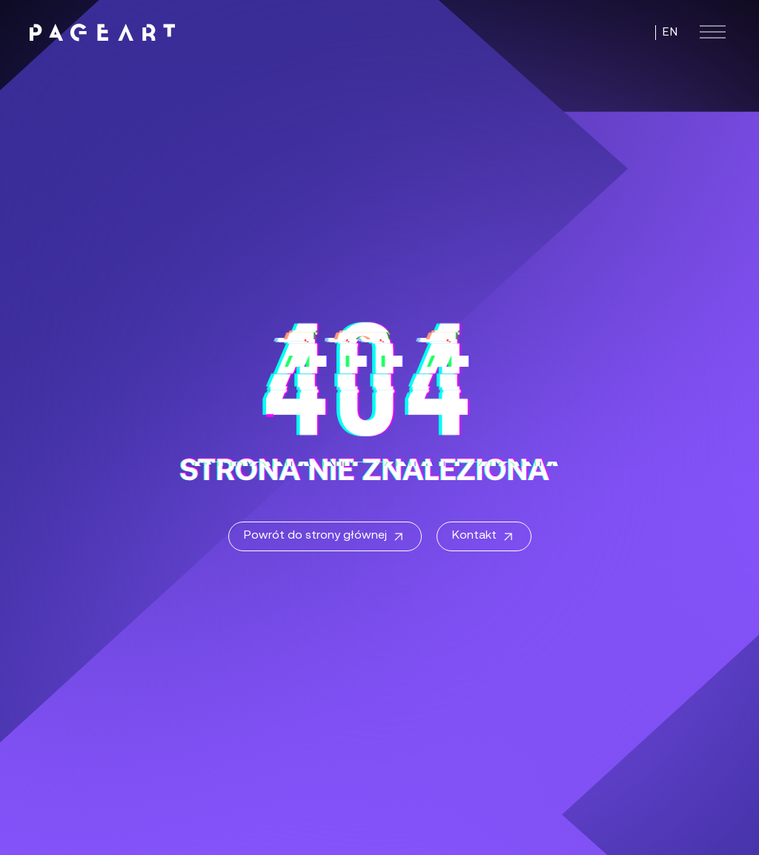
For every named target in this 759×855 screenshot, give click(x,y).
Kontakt (484, 537)
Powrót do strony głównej (325, 537)
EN (670, 33)
